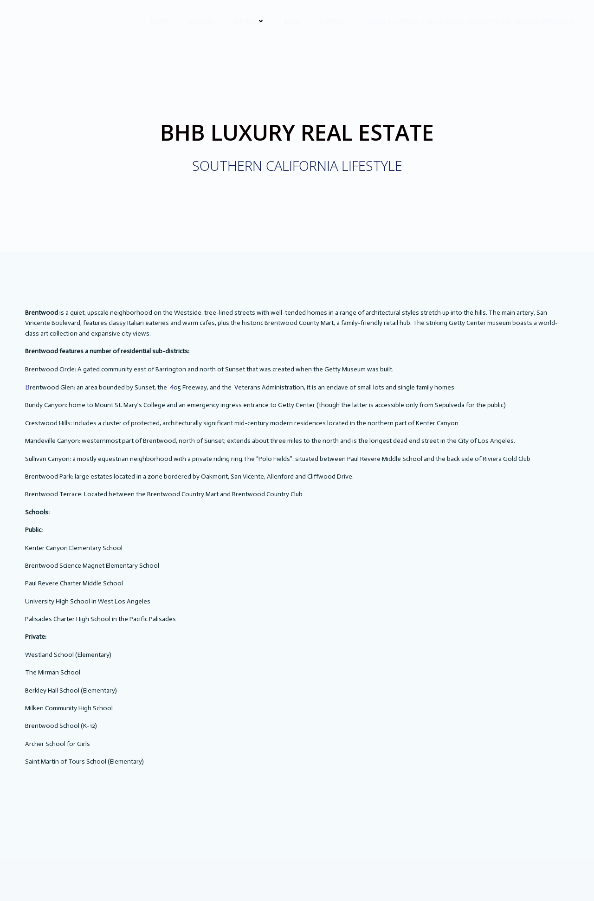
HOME (160, 21)
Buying (248, 21)
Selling (201, 21)
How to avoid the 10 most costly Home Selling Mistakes (472, 21)
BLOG (292, 21)
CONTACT (335, 21)
